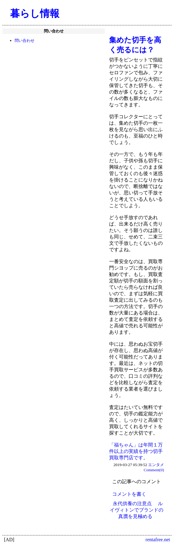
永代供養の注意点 (132, 503)
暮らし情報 (34, 13)
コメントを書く (129, 494)
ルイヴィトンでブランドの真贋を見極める (136, 510)
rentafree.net (158, 539)
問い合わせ (24, 40)
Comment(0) (154, 470)
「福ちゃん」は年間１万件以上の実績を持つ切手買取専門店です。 (136, 451)
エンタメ (156, 464)
